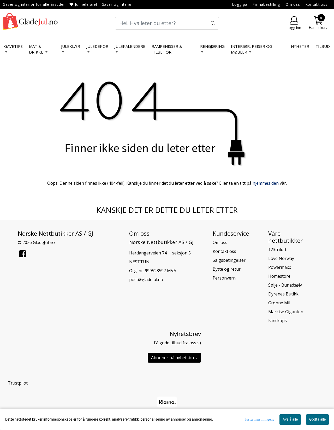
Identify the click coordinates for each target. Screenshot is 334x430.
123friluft (277, 249)
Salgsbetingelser (229, 260)
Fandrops (277, 320)
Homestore (279, 276)
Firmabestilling (266, 4)
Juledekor (97, 46)
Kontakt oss (316, 4)
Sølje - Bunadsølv (285, 285)
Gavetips (13, 46)
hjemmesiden (266, 183)
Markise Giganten (285, 312)
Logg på (239, 4)
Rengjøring (212, 46)
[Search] (167, 23)
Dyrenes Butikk (283, 294)
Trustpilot (18, 383)
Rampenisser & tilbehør (167, 49)
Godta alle (317, 419)
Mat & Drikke (36, 49)
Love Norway (281, 258)
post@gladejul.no (146, 279)
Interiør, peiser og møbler (251, 49)
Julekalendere (130, 46)
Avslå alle (290, 419)
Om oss (292, 4)
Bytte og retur (227, 269)
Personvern (224, 278)
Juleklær (70, 46)
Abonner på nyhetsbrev (174, 358)
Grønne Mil (279, 303)
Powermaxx (279, 267)
